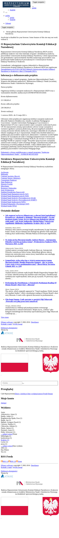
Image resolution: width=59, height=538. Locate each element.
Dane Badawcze (6, 182)
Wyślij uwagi (17, 324)
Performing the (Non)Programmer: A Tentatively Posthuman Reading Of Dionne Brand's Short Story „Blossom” (30, 284)
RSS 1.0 (4, 461)
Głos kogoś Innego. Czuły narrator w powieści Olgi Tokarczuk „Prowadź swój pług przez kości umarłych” (28, 300)
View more (5, 317)
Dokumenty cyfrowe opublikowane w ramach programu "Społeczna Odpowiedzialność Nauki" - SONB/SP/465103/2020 (25, 153)
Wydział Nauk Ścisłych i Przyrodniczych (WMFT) (19, 200)
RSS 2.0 (12, 461)
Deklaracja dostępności (9, 328)
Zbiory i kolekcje (21, 394)
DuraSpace (35, 322)
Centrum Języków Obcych (10, 176)
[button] (33, 6)
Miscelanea (5, 186)
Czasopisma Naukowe (9, 180)
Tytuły (45, 394)
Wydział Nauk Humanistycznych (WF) (15, 194)
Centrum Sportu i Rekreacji (10, 178)
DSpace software (7, 322)
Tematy (50, 394)
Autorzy (40, 394)
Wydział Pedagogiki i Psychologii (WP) (15, 204)
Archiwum (4, 172)
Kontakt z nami (6, 324)
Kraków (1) (5, 440)
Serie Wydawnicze (7, 190)
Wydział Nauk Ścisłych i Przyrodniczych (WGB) (18, 198)
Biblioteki (4, 174)
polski (34, 8)
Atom (19, 461)
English (12, 10)
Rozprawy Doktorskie (8, 188)
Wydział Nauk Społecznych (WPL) (13, 202)
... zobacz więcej (7, 434)
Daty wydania (32, 394)
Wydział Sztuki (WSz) (9, 206)
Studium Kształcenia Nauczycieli (12, 192)
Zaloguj (3, 403)
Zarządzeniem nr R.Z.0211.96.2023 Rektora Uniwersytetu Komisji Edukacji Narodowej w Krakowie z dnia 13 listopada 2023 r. (28, 70)
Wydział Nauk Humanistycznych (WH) (15, 196)
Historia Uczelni (7, 184)
